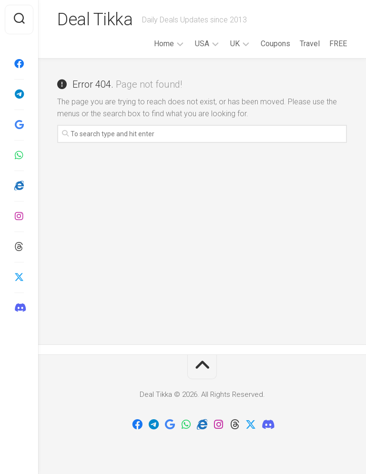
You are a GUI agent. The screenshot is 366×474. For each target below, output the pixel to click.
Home (164, 43)
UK (235, 43)
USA (202, 43)
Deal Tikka (94, 20)
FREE (338, 43)
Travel (310, 43)
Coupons (275, 43)
